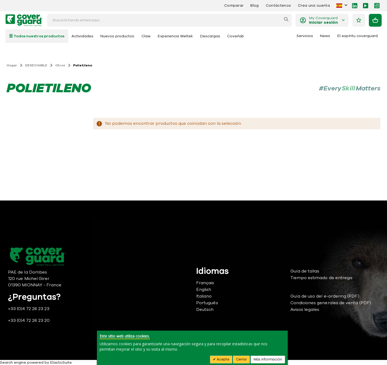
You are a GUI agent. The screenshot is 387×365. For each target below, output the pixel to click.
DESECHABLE (36, 65)
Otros (60, 65)
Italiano (204, 296)
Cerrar (241, 359)
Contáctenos (278, 5)
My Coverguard (323, 20)
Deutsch (205, 309)
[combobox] (169, 20)
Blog (254, 5)
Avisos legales (304, 309)
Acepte (222, 359)
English (203, 289)
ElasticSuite (61, 362)
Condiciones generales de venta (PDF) (330, 303)
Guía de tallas (304, 271)
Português (207, 303)
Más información (268, 359)
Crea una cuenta (314, 5)
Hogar (12, 65)
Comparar (234, 5)
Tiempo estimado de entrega (321, 278)
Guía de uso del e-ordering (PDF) (324, 296)
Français (205, 283)
